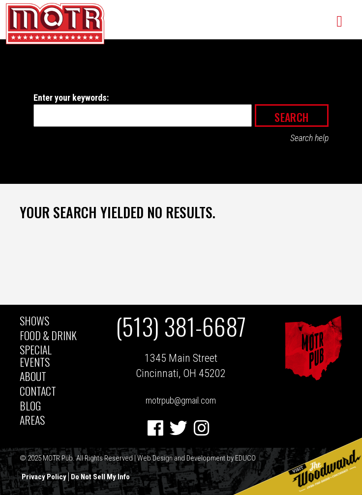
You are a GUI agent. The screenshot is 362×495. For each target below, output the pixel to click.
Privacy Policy (44, 476)
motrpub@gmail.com (181, 400)
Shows (34, 320)
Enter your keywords (70, 97)
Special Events (36, 355)
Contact (38, 391)
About (33, 376)
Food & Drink (48, 335)
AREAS (32, 420)
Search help (309, 138)
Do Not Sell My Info (100, 476)
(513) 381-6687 (181, 326)
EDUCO (245, 458)
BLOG (30, 405)
